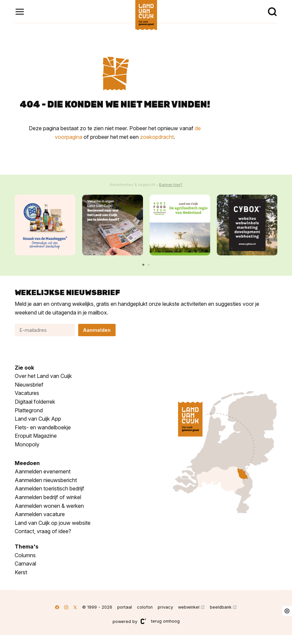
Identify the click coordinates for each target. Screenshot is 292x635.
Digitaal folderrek (35, 401)
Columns (25, 555)
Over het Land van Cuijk (43, 376)
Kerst (21, 572)
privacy (165, 607)
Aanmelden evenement (42, 471)
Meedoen (27, 463)
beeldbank (221, 607)
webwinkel (188, 607)
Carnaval (25, 563)
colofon (145, 607)
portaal (124, 607)
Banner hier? (170, 184)
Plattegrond (29, 410)
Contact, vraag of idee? (43, 531)
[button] (143, 265)
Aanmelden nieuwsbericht (46, 480)
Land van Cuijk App (38, 418)
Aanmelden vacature (40, 514)
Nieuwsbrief (29, 384)
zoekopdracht (157, 137)
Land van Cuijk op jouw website (53, 522)
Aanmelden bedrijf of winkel (48, 497)
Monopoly (27, 444)
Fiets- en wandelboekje (43, 427)
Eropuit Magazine (36, 435)
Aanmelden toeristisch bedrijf (49, 488)
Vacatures (27, 393)
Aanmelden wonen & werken (49, 505)
